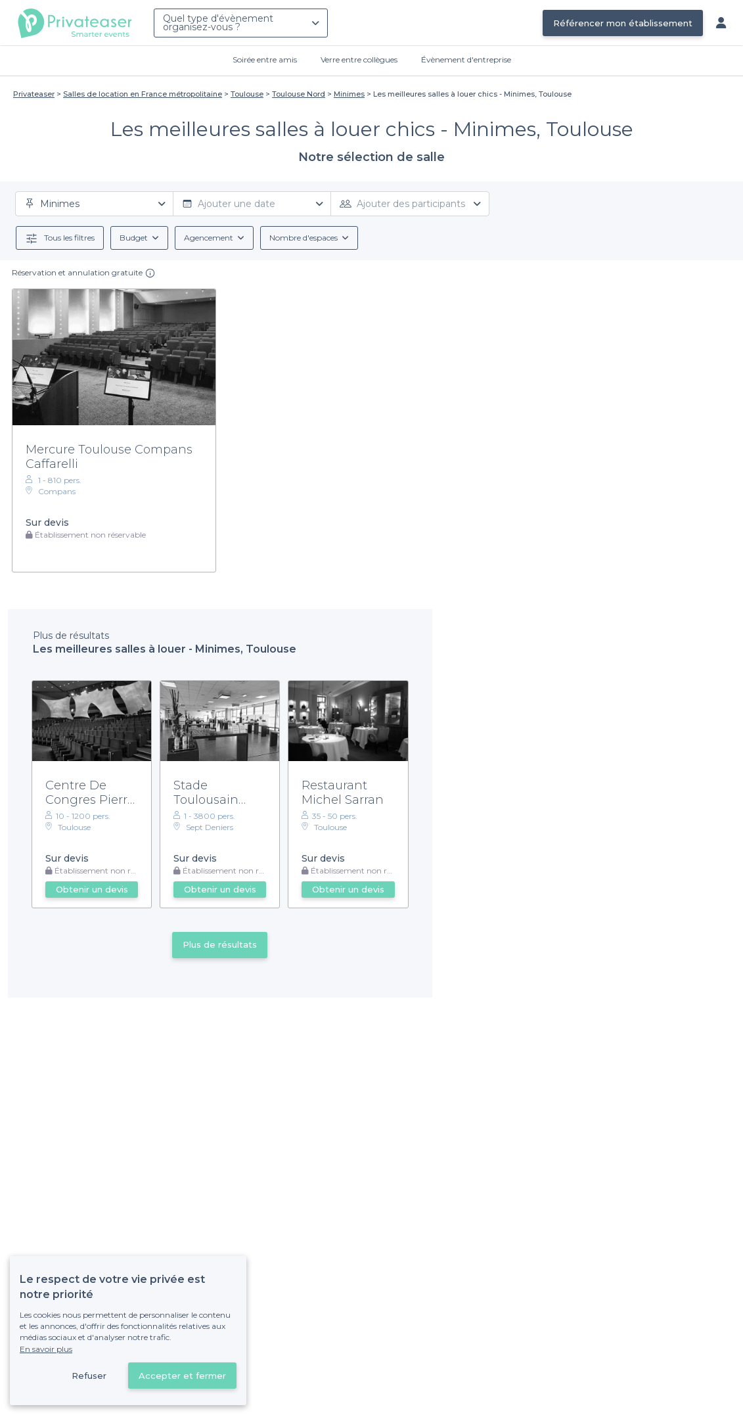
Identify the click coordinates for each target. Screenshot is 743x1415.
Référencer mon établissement (622, 23)
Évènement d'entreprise (466, 59)
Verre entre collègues (359, 59)
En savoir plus (46, 1349)
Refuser (89, 1375)
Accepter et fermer (182, 1375)
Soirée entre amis (265, 59)
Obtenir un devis (92, 889)
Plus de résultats (220, 944)
